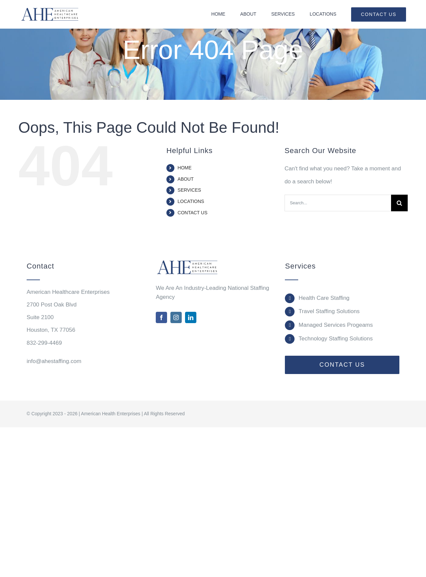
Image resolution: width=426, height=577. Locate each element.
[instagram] (176, 317)
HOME (185, 167)
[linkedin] (190, 317)
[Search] (399, 203)
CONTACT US (193, 212)
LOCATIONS (191, 201)
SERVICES (189, 190)
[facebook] (161, 317)
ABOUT (186, 179)
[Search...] (338, 203)
